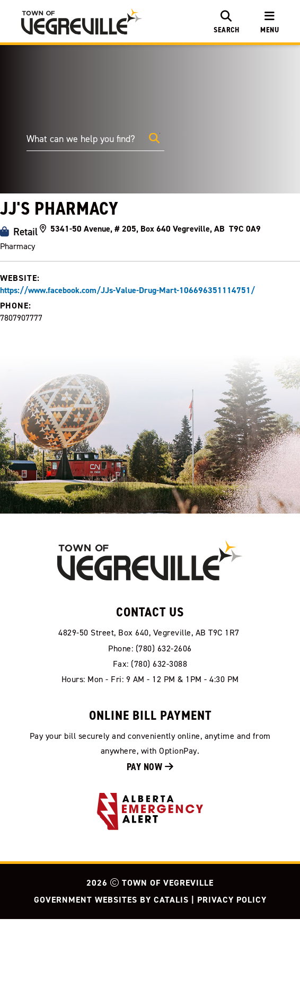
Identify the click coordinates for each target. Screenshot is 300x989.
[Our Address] (150, 702)
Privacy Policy (232, 969)
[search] (226, 21)
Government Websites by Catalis (111, 969)
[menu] (269, 21)
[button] (154, 138)
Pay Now (150, 837)
